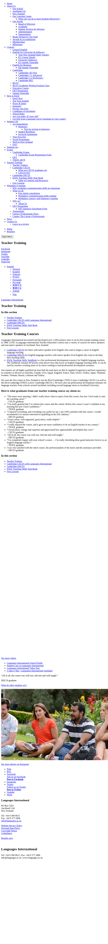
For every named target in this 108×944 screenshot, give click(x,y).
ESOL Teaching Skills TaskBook (22, 360)
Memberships (19, 42)
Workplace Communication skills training (37, 196)
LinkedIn (5, 259)
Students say (12, 147)
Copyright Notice (9, 831)
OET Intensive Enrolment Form (32, 208)
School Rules (19, 114)
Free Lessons (19, 183)
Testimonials (18, 211)
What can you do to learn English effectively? (39, 19)
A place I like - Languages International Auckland (29, 671)
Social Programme (21, 139)
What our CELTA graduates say (32, 170)
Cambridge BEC (25, 80)
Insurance (17, 106)
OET (15, 157)
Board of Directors (26, 24)
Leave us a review (21, 224)
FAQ (15, 144)
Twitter (4, 254)
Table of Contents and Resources (33, 180)
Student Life (12, 121)
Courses (10, 47)
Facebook (5, 249)
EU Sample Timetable (28, 62)
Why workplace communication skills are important (36, 188)
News (9, 219)
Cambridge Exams (21, 152)
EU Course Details (26, 57)
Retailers (11, 231)
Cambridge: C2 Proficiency (30, 78)
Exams (10, 149)
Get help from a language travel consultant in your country (39, 119)
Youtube (11, 792)
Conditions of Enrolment (24, 111)
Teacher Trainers (20, 165)
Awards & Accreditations (24, 39)
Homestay (22, 126)
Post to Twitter (14, 789)
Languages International (12, 300)
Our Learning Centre (22, 16)
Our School (18, 8)
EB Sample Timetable (28, 67)
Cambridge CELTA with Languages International (29, 320)
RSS (9, 771)
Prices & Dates (19, 103)
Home (9, 3)
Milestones (18, 44)
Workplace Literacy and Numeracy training (38, 198)
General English (20, 49)
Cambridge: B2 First (27, 73)
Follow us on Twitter (16, 787)
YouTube (5, 256)
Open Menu (7, 237)
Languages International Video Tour (23, 668)
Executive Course (21, 88)
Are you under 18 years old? (25, 116)
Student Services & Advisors (31, 29)
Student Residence (26, 132)
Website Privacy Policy (11, 825)
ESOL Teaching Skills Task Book (28, 178)
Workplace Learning (16, 185)
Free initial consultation (29, 193)
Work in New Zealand (23, 142)
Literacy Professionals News (26, 214)
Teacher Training (14, 162)
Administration (25, 31)
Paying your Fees (20, 108)
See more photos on (15, 764)
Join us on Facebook (16, 777)
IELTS (16, 83)
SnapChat (5, 262)
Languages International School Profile (25, 663)
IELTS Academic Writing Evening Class (31, 85)
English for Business (22, 65)
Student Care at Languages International (25, 665)
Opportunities (24, 34)
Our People (18, 21)
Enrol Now (18, 98)
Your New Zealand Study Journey (33, 55)
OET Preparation (20, 90)
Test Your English (21, 101)
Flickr (9, 795)
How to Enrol (13, 96)
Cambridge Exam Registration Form (34, 155)
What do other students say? (14, 685)
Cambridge (18, 70)
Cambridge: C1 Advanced (30, 75)
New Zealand (19, 14)
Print (9, 769)
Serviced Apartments (27, 134)
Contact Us (12, 221)
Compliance (6, 833)
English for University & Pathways (29, 52)
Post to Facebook (15, 779)
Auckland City (19, 11)
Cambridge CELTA (21, 167)
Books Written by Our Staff (25, 37)
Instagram (5, 251)
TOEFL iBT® (19, 160)
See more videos (8, 658)
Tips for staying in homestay (37, 129)
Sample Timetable (21, 93)
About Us (11, 6)
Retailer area (7, 838)
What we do (18, 191)
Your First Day (19, 137)
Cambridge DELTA (21, 175)
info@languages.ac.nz (11, 821)
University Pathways (27, 60)
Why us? (17, 201)
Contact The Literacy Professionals (29, 216)
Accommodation (20, 124)
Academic (22, 26)
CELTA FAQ (24, 173)
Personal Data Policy (10, 828)
